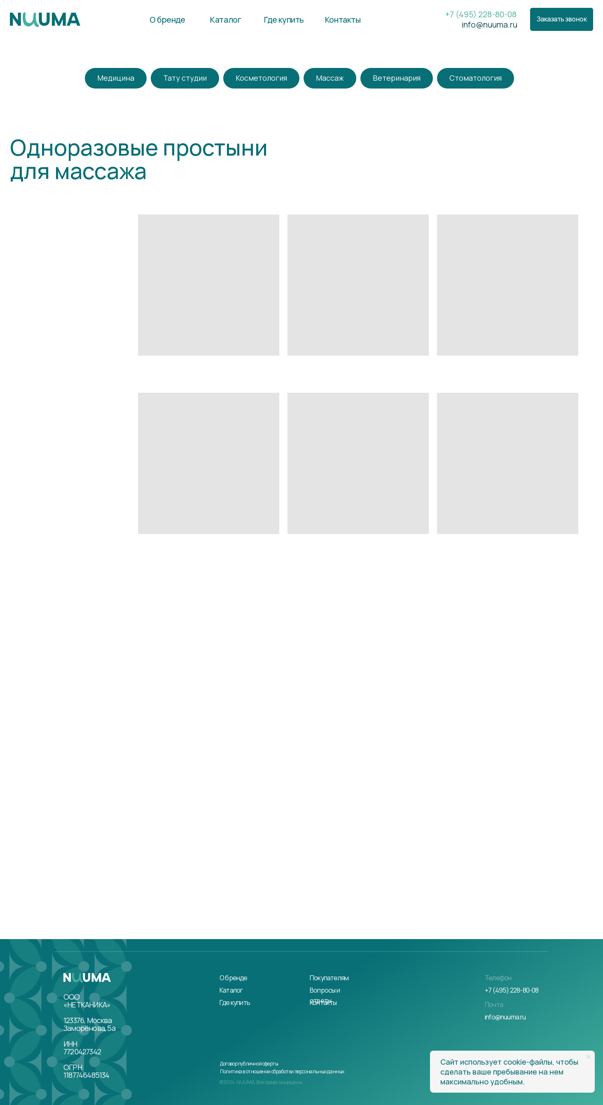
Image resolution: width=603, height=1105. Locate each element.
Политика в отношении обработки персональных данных (282, 1071)
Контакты (323, 1002)
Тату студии (185, 78)
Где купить (235, 1002)
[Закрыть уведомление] (588, 1057)
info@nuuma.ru (489, 24)
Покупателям (329, 977)
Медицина (115, 78)
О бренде (234, 977)
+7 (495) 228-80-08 (481, 14)
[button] (561, 19)
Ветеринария (397, 78)
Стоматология (475, 78)
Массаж (330, 78)
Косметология (261, 78)
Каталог (231, 990)
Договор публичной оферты (249, 1063)
